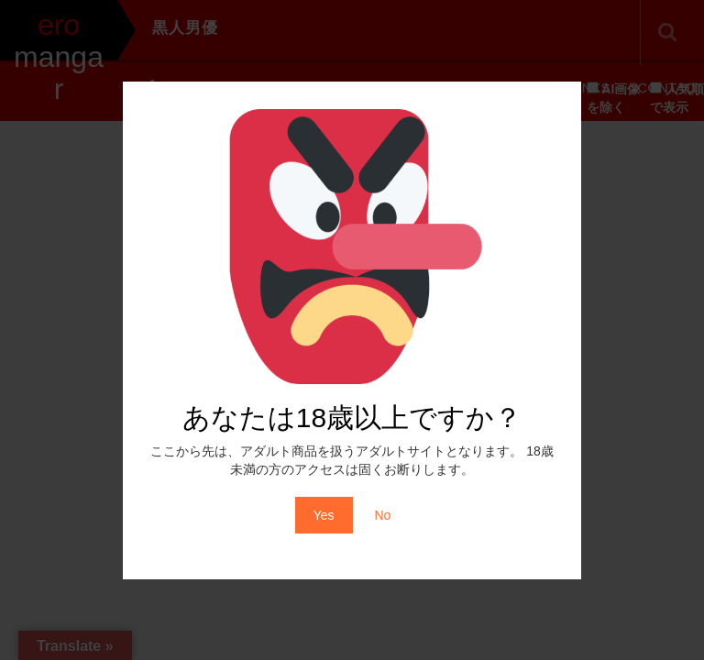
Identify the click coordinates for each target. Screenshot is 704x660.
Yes (324, 515)
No (382, 515)
